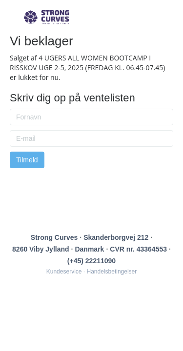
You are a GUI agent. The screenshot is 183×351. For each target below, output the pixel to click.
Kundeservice (64, 271)
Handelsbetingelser (112, 271)
